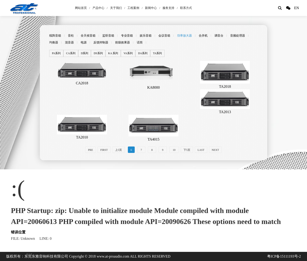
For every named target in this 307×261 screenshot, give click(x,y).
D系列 (84, 53)
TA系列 (157, 53)
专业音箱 (127, 35)
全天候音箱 (88, 35)
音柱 (71, 35)
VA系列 (128, 53)
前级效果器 (122, 42)
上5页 (118, 150)
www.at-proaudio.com (113, 256)
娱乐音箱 (146, 35)
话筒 (140, 42)
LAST (201, 150)
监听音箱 (108, 35)
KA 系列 (113, 53)
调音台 (218, 35)
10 (174, 150)
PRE (90, 150)
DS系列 (98, 53)
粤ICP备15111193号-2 (284, 256)
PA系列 (56, 53)
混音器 (69, 42)
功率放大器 (184, 35)
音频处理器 (237, 35)
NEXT (215, 150)
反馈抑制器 (100, 42)
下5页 (186, 150)
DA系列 (142, 53)
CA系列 (70, 53)
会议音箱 (164, 35)
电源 (84, 42)
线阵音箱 (55, 35)
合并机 (203, 35)
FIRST (104, 150)
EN (296, 8)
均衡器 (53, 42)
